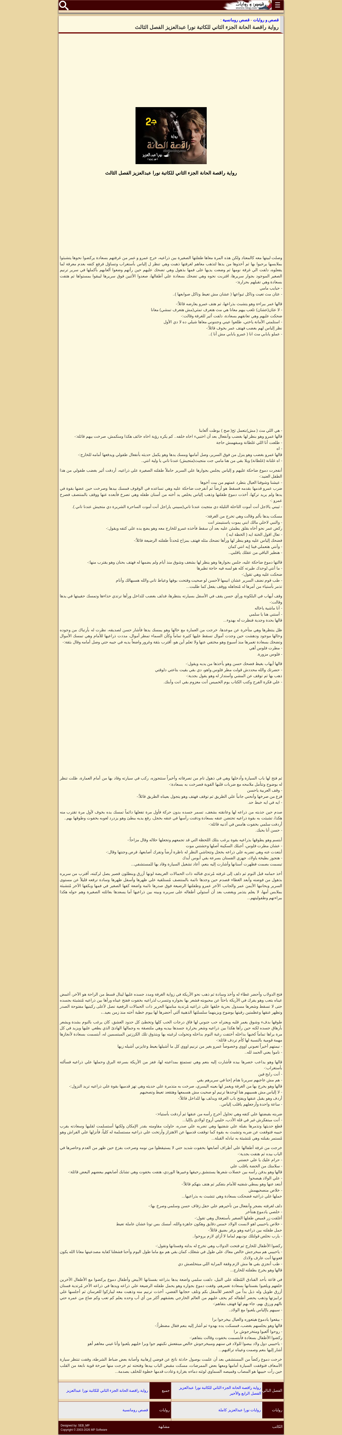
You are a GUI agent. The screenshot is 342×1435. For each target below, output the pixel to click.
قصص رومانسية (135, 1410)
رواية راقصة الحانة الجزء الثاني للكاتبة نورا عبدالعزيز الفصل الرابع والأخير (220, 1390)
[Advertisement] (171, 70)
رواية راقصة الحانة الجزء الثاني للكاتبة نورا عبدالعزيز (107, 1390)
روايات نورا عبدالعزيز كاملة (239, 1410)
